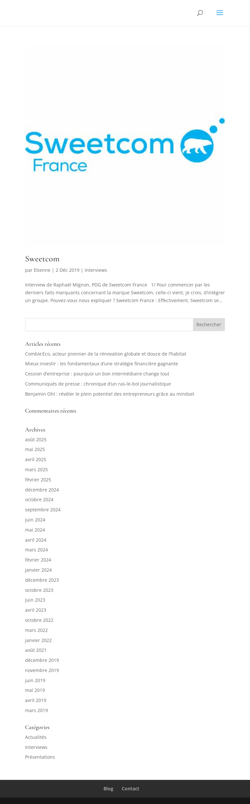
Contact (130, 788)
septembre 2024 (43, 509)
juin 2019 (35, 680)
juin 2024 (35, 520)
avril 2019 (35, 700)
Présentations (40, 757)
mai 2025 (35, 449)
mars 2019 (36, 710)
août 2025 (36, 439)
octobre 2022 (39, 620)
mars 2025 (36, 469)
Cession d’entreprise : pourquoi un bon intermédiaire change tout (97, 374)
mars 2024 (36, 550)
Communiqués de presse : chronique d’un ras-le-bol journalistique (98, 384)
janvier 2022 (38, 640)
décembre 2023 (42, 580)
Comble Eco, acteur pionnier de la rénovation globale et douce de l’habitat (105, 354)
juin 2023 (35, 600)
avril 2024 (35, 540)
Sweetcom (42, 259)
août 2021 (36, 650)
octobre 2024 (39, 499)
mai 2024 (35, 530)
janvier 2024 (38, 570)
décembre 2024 (42, 490)
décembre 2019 (42, 660)
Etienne (42, 270)
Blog (108, 788)
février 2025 (38, 479)
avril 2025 (35, 459)
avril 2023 (35, 610)
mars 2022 (36, 630)
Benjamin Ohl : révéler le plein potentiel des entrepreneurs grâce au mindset (109, 394)
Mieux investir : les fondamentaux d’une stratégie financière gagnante (101, 363)
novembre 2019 (42, 670)
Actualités (36, 737)
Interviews (96, 270)
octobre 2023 (39, 590)
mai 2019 (35, 690)
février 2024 (38, 560)
